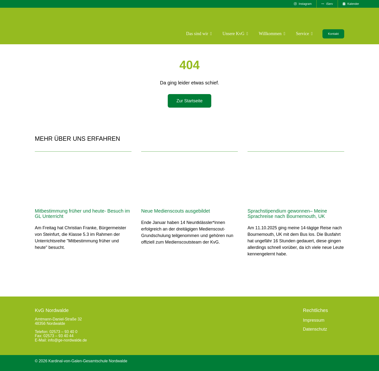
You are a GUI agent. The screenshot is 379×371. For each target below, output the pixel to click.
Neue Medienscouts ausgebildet (175, 211)
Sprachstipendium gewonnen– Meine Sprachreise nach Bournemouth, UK (287, 213)
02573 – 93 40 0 (63, 332)
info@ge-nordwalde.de (67, 340)
